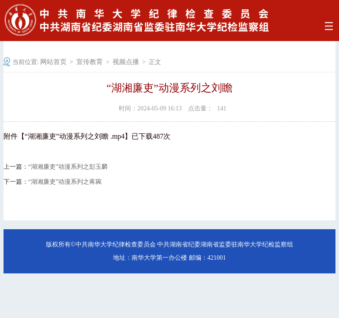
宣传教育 (89, 61)
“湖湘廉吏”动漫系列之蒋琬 (65, 182)
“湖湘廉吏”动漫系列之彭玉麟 (68, 167)
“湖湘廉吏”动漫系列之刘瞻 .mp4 (75, 136)
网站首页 (53, 61)
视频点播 (126, 61)
